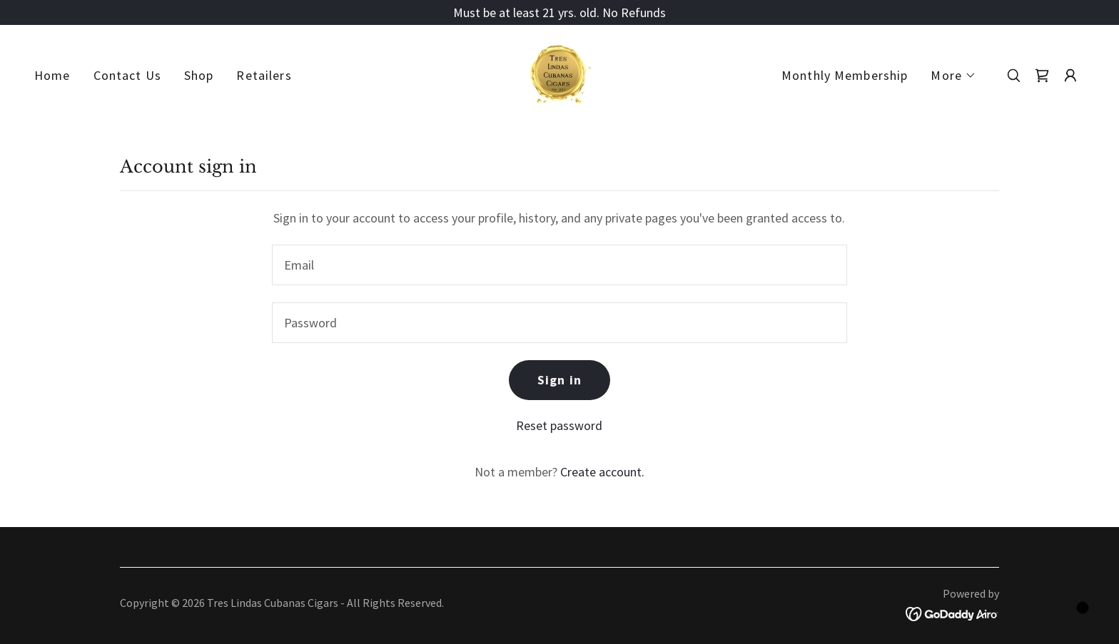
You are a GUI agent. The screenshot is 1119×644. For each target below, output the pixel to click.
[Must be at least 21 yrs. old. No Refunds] (559, 12)
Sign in (559, 380)
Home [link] (52, 75)
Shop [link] (199, 75)
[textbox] (559, 265)
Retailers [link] (263, 75)
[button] (953, 75)
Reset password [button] (559, 425)
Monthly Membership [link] (844, 75)
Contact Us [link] (127, 75)
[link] (559, 74)
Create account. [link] (602, 472)
